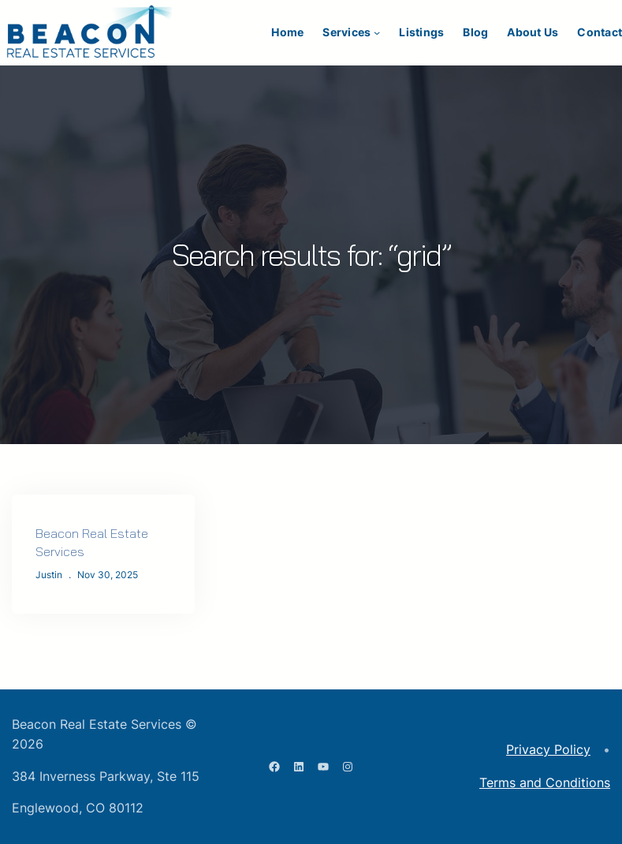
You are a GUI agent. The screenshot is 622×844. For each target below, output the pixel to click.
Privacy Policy (548, 749)
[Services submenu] (377, 32)
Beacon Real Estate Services (91, 542)
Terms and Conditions (544, 782)
